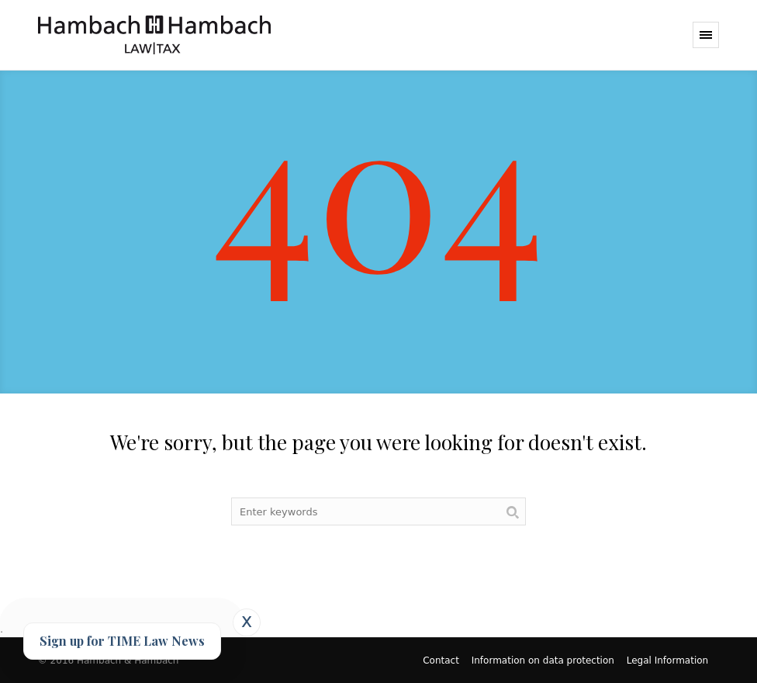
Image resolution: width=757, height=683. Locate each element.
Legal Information (667, 660)
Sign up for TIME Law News (122, 641)
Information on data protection (543, 660)
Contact (441, 660)
